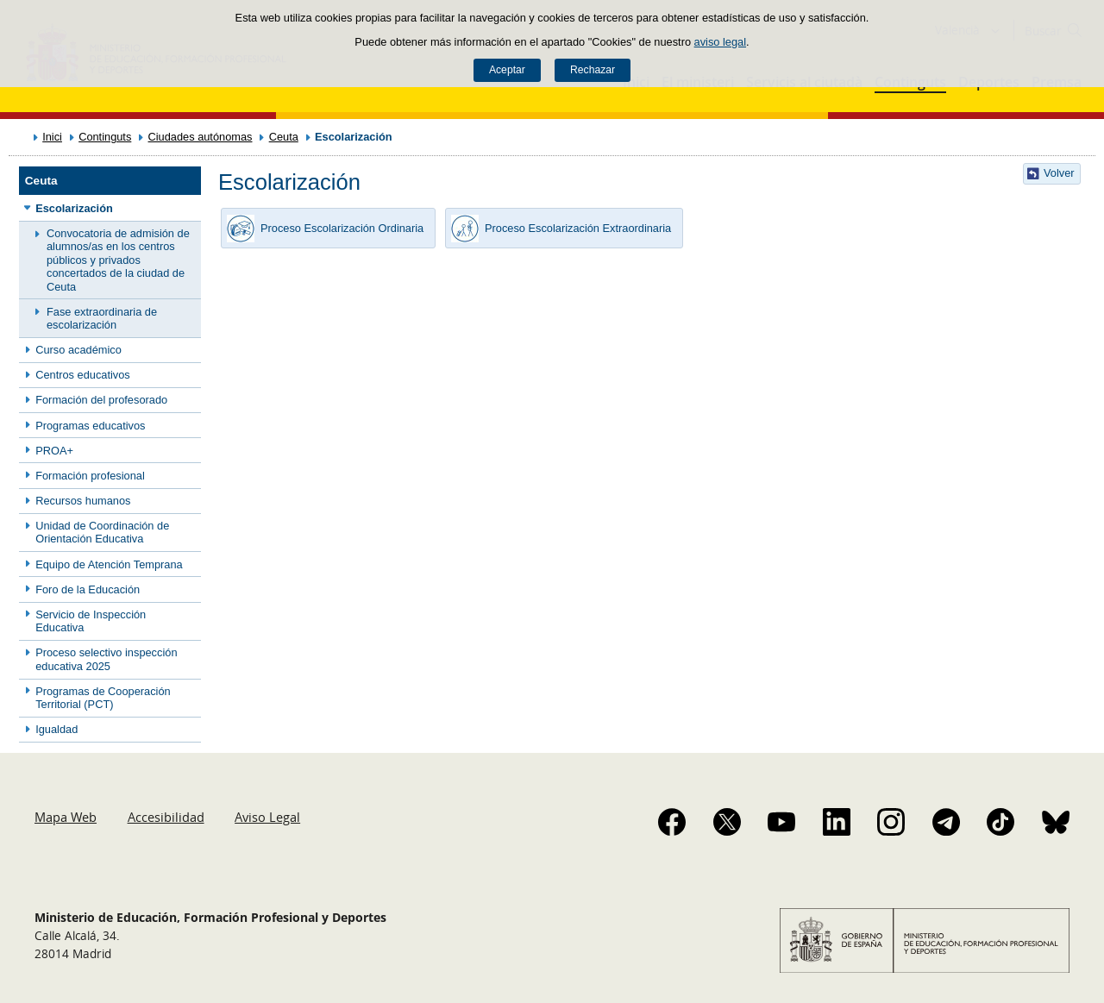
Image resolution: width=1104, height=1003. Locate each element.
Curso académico (78, 349)
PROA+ (54, 450)
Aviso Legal (267, 816)
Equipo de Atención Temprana (109, 564)
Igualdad (56, 729)
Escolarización (74, 208)
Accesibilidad (166, 816)
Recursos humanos (82, 500)
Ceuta (283, 136)
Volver (1059, 172)
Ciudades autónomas (200, 136)
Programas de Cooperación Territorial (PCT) (103, 698)
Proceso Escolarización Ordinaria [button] (322, 228)
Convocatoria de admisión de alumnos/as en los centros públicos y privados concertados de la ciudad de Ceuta (118, 259)
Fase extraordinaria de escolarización (102, 318)
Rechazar (592, 70)
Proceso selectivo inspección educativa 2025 (106, 659)
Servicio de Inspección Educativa (90, 621)
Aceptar (507, 70)
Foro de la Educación (87, 589)
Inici (52, 136)
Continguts (104, 136)
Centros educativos (82, 374)
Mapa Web (65, 816)
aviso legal (720, 41)
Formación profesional (90, 475)
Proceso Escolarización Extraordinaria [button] (558, 228)
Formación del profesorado (101, 399)
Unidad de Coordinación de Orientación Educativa (102, 532)
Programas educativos (90, 425)
